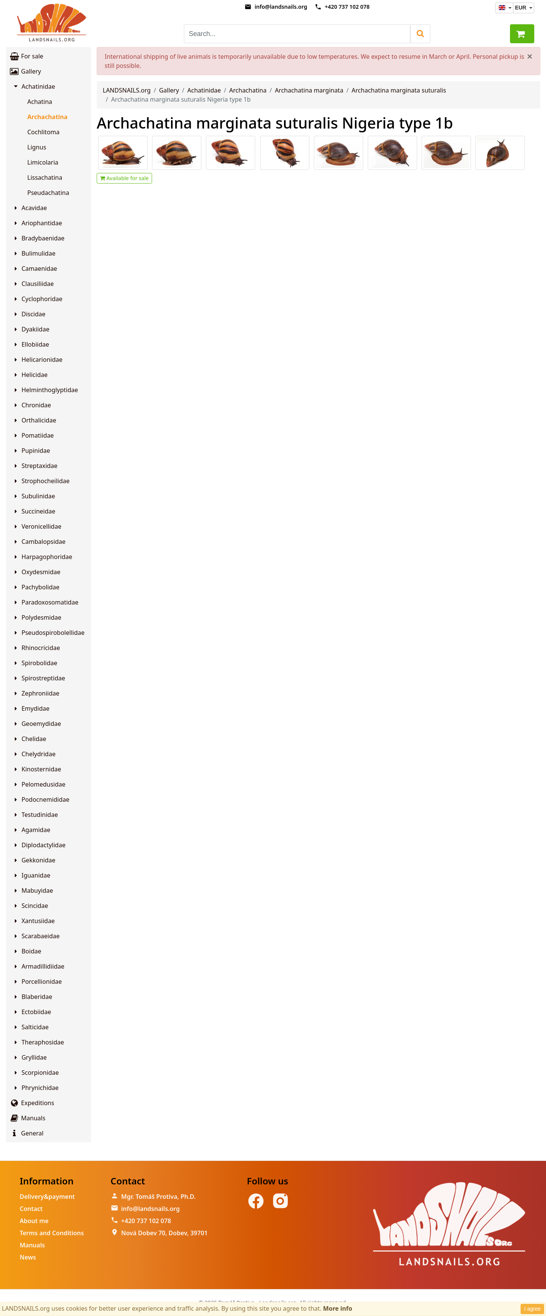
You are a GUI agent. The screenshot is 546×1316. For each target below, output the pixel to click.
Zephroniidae (36, 693)
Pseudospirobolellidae (48, 632)
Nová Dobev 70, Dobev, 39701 (164, 1233)
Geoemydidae (36, 723)
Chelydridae (33, 754)
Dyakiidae (30, 329)
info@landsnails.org (280, 6)
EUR (521, 8)
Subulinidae (33, 496)
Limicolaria (42, 162)
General (26, 1133)
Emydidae (31, 708)
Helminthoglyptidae (45, 390)
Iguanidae (31, 875)
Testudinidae (35, 814)
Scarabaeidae (36, 936)
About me (34, 1221)
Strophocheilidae (40, 481)
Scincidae (30, 905)
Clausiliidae (33, 284)
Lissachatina (44, 177)
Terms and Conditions (52, 1233)
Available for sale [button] (124, 178)
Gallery (25, 71)
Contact (31, 1209)
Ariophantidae (37, 223)
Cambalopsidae (39, 541)
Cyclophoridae (37, 299)
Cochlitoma (43, 132)
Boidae (26, 951)
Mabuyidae (32, 890)
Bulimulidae (33, 253)
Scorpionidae (35, 1072)
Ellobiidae (30, 344)
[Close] (529, 56)
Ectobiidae (31, 1012)
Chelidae (29, 739)
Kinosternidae (36, 769)
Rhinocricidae (36, 648)
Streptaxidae (35, 466)
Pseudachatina (48, 192)
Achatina (39, 101)
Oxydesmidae (36, 572)
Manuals (27, 1118)
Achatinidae (34, 86)
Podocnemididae (40, 799)
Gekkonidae (33, 860)
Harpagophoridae (42, 557)
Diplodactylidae (39, 845)
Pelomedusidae (39, 784)
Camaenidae (34, 268)
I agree (532, 1309)
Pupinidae (31, 450)
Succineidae (33, 511)
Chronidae (31, 405)
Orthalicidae (34, 420)
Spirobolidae (34, 663)
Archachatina (47, 117)
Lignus (36, 147)
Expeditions (31, 1103)
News (28, 1257)
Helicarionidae (37, 359)
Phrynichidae (35, 1088)
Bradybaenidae (38, 238)
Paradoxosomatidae (45, 602)
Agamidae (31, 830)
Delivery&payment (47, 1196)
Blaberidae (32, 996)
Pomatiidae (33, 435)
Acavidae (29, 208)
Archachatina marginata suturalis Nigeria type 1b (275, 122)
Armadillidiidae (38, 966)
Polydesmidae (36, 617)
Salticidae (30, 1027)
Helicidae (30, 375)
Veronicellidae (36, 526)
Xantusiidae (33, 921)
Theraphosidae (38, 1042)
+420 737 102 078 (347, 6)
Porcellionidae (37, 981)
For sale (26, 56)
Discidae (29, 314)
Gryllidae (29, 1057)
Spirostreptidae (38, 678)
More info (337, 1308)
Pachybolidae (36, 587)
